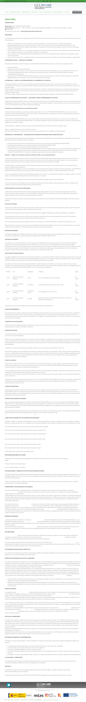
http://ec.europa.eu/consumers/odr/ (45, 554)
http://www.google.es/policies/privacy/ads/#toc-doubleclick (21, 414)
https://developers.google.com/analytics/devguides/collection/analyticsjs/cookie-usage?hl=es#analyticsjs (53, 467)
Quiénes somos (25, 12)
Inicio (6, 12)
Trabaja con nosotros (45, 12)
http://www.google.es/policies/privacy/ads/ (49, 414)
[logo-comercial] (43, 6)
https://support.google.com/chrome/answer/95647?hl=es (61, 430)
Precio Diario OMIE (58, 12)
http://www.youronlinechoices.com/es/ (19, 460)
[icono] (44, 1)
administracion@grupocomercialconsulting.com (54, 537)
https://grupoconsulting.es (11, 492)
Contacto (67, 12)
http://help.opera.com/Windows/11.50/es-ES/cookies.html (56, 448)
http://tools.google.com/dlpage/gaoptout (44, 451)
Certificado (34, 12)
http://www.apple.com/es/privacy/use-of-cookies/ (54, 444)
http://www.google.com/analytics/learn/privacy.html (39, 463)
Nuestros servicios (15, 12)
